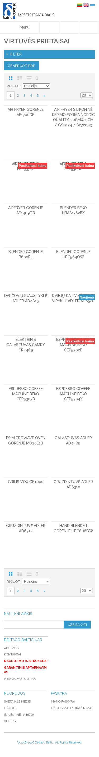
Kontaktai (12, 654)
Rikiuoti (14, 86)
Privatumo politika (20, 679)
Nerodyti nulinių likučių (37, 78)
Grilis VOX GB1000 (26, 482)
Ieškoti (9, 708)
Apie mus (11, 648)
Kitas (44, 96)
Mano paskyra (63, 701)
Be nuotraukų (29, 78)
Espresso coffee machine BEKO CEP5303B (26, 394)
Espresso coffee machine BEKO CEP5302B (73, 344)
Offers (10, 721)
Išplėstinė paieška (19, 715)
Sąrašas (20, 78)
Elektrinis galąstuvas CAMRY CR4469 (25, 344)
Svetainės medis (17, 701)
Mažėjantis (55, 86)
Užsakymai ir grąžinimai (71, 708)
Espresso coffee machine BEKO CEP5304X (73, 394)
